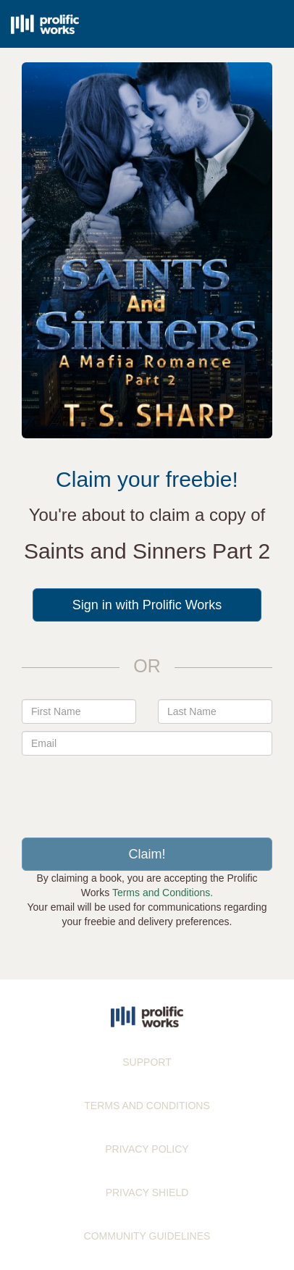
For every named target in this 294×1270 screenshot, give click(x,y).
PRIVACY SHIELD (147, 1192)
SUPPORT (146, 1062)
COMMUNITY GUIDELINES (147, 1236)
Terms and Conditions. (162, 892)
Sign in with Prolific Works (147, 605)
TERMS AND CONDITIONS (146, 1105)
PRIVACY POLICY (146, 1149)
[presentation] (147, 791)
